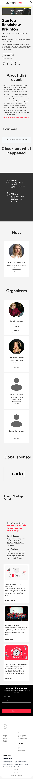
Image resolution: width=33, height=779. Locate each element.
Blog (19, 747)
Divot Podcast (21, 750)
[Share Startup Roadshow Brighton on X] (7, 63)
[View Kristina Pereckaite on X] (16, 259)
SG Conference (22, 735)
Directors (5, 741)
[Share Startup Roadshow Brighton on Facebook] (3, 63)
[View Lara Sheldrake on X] (16, 318)
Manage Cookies (16, 775)
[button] (31, 2)
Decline (16, 772)
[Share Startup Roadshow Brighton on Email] (15, 63)
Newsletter (20, 746)
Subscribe (16, 711)
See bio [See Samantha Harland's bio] (16, 367)
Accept (16, 769)
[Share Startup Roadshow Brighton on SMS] (19, 63)
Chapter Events (22, 737)
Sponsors (5, 740)
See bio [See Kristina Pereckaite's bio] (16, 272)
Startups (5, 738)
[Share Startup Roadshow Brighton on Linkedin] (11, 63)
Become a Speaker (22, 738)
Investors (5, 735)
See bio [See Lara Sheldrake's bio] (16, 330)
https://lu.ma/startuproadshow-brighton (16, 117)
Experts (4, 737)
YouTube (20, 749)
